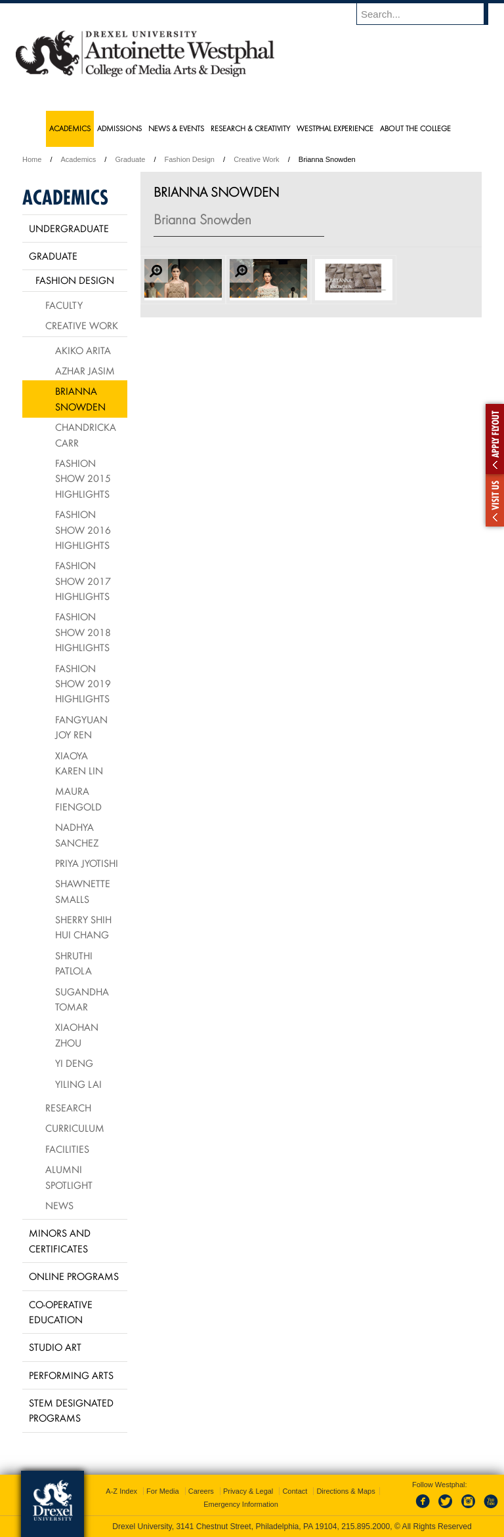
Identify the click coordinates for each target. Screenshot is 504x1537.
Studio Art (55, 1346)
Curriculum (74, 1127)
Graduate (130, 159)
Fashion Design (190, 159)
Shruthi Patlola (74, 963)
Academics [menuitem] (70, 128)
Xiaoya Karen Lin (79, 763)
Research (68, 1107)
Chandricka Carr (85, 434)
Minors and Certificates (60, 1240)
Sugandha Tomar (82, 999)
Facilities (67, 1148)
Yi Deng (74, 1062)
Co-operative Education (61, 1312)
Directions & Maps (345, 1491)
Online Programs (74, 1276)
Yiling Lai (78, 1083)
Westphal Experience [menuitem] (335, 128)
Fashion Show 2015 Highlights (83, 478)
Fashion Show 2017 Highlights (83, 581)
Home (31, 159)
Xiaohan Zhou (76, 1034)
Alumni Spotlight (69, 1177)
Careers (201, 1491)
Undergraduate (69, 228)
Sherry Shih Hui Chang (83, 927)
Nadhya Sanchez (76, 834)
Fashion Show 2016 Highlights (83, 529)
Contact (294, 1491)
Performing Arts (71, 1375)
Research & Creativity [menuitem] (250, 128)
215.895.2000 (365, 1526)
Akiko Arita (83, 350)
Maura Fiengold (78, 798)
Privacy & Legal (248, 1491)
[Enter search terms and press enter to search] (428, 13)
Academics (78, 159)
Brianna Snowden (80, 398)
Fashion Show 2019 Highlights (83, 684)
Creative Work (256, 159)
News (59, 1205)
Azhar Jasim (85, 370)
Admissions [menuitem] (119, 128)
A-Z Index (121, 1491)
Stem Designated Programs (71, 1410)
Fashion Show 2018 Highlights (83, 632)
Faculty (64, 304)
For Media (162, 1491)
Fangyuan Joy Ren (81, 727)
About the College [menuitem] (415, 128)
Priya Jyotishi (86, 862)
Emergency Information (240, 1504)
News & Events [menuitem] (176, 128)
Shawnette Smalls (82, 891)
